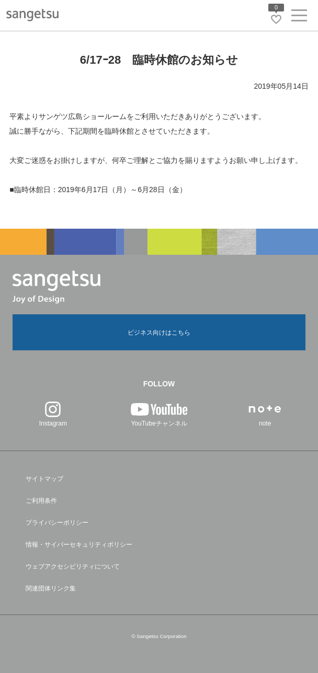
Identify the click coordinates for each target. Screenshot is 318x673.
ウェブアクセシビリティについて (73, 566)
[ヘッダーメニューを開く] (299, 17)
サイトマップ (44, 478)
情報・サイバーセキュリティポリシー (79, 544)
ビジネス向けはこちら (159, 332)
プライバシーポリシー (57, 522)
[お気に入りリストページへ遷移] (276, 19)
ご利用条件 (41, 500)
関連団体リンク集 (51, 588)
